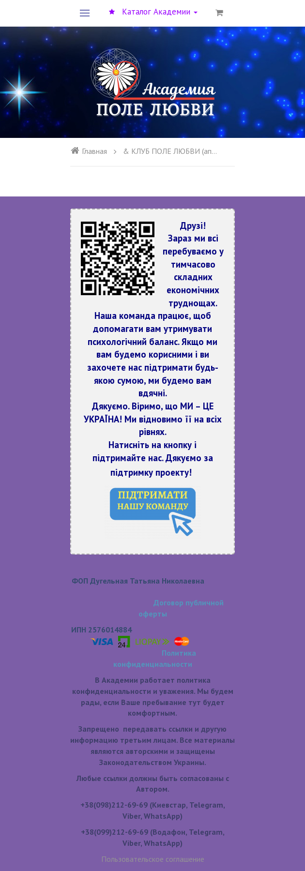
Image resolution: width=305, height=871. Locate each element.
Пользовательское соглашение (152, 859)
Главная (88, 151)
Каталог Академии (153, 11)
